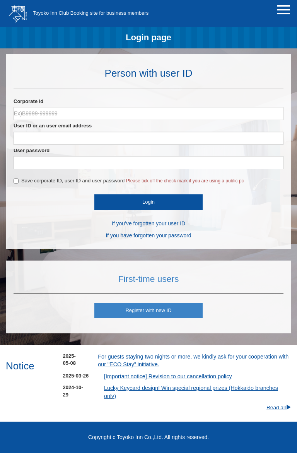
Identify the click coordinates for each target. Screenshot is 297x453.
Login (148, 202)
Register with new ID (148, 310)
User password (32, 150)
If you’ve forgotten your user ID (148, 223)
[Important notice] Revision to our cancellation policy (168, 376)
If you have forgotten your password (148, 235)
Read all (278, 407)
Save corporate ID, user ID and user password (129, 181)
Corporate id (28, 101)
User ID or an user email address (53, 126)
